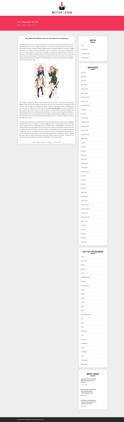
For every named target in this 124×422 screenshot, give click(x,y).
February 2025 (84, 118)
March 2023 (84, 192)
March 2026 (84, 85)
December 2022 (85, 205)
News (82, 323)
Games (83, 298)
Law (82, 319)
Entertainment (85, 285)
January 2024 (84, 167)
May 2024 (83, 151)
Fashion (83, 290)
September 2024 (85, 134)
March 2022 (84, 242)
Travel (82, 356)
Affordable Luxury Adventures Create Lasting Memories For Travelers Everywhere (88, 401)
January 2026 (84, 93)
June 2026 (83, 72)
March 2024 (84, 159)
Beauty (83, 265)
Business (83, 269)
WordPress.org (84, 58)
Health (82, 306)
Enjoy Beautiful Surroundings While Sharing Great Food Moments (88, 380)
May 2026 (83, 76)
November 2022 (85, 209)
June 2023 (83, 180)
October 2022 (84, 213)
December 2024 (85, 122)
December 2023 (85, 172)
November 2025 (85, 97)
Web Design (84, 364)
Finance (83, 294)
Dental (82, 273)
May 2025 (83, 114)
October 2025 (84, 101)
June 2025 (83, 110)
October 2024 (84, 130)
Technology (84, 352)
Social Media (84, 343)
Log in (82, 45)
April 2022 (83, 238)
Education (83, 281)
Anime (82, 257)
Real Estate (84, 331)
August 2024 (84, 138)
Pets (82, 327)
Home (82, 310)
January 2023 (84, 201)
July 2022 (83, 225)
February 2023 (84, 196)
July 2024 (83, 143)
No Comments (58, 142)
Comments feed (85, 54)
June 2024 (83, 147)
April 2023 (83, 188)
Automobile (84, 261)
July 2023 (83, 176)
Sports (83, 348)
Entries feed (84, 49)
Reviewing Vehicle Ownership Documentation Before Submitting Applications (88, 391)
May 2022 (83, 234)
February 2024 (84, 163)
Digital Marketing (85, 277)
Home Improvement (86, 314)
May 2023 (83, 184)
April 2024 (83, 155)
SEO (82, 335)
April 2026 (83, 81)
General (83, 302)
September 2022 (85, 217)
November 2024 (85, 126)
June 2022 (83, 229)
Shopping (49, 142)
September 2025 (85, 105)
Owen (34, 142)
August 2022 (84, 221)
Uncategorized (84, 360)
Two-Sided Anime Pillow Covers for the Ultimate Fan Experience (46, 38)
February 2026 (84, 89)
